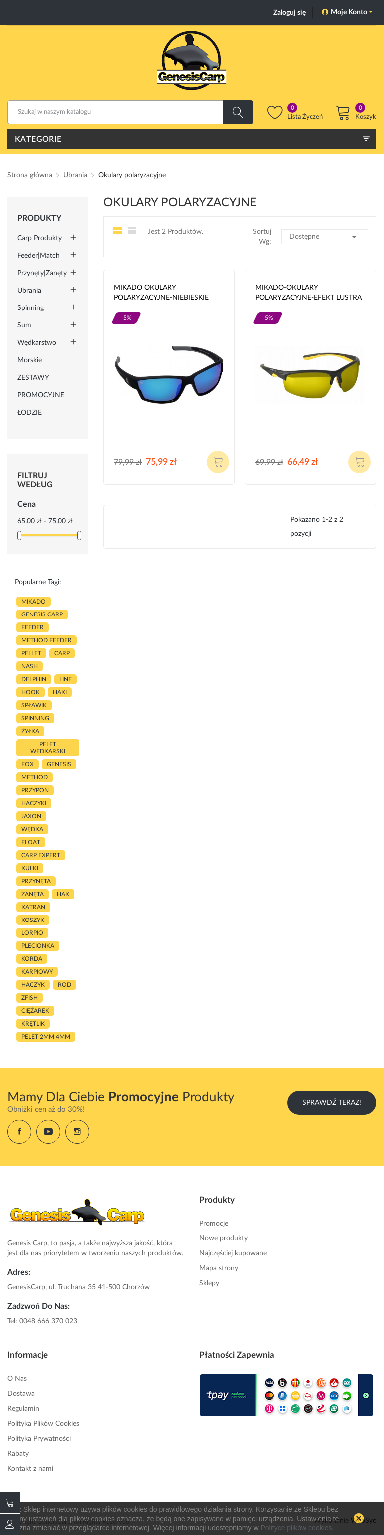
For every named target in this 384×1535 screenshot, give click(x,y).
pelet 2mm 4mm (46, 1037)
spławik (34, 705)
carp (62, 653)
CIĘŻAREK (36, 1011)
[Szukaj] (131, 112)
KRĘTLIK (33, 1024)
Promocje (214, 1223)
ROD (65, 985)
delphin (34, 679)
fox (28, 764)
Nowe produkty (224, 1238)
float (31, 842)
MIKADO (34, 602)
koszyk (33, 920)
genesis (59, 764)
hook (31, 692)
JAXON (32, 816)
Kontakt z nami (31, 1468)
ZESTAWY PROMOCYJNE (41, 386)
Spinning (31, 308)
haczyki (34, 803)
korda (32, 959)
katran (34, 907)
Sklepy (210, 1283)
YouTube (48, 1132)
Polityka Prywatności (39, 1438)
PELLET (32, 653)
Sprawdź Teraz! (332, 1102)
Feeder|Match (39, 255)
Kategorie (38, 139)
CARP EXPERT (41, 855)
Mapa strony (219, 1268)
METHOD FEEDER (47, 640)
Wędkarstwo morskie (37, 351)
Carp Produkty (40, 238)
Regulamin (24, 1408)
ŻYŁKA (31, 731)
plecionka (38, 946)
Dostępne (325, 237)
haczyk (33, 985)
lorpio (33, 933)
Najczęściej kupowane (233, 1253)
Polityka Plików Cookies (44, 1423)
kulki (30, 868)
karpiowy (37, 972)
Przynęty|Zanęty (42, 273)
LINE (66, 679)
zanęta (33, 894)
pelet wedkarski (48, 747)
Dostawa (21, 1393)
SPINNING (36, 718)
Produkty (40, 218)
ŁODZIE (30, 412)
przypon (35, 790)
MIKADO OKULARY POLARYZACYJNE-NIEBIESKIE (161, 292)
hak (63, 894)
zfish (30, 998)
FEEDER (33, 627)
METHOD (35, 777)
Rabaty (18, 1453)
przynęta (36, 881)
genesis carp (42, 614)
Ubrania (30, 290)
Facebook (20, 1132)
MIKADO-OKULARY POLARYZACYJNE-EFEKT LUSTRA (309, 292)
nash (30, 666)
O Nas (17, 1378)
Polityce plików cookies (296, 1528)
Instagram (78, 1132)
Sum (25, 325)
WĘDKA (33, 829)
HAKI (60, 692)
